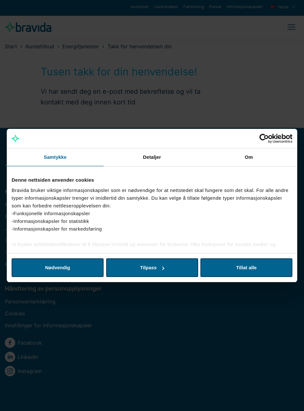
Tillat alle (246, 267)
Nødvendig (57, 267)
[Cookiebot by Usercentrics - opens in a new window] (264, 138)
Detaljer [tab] (152, 157)
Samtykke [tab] (55, 157)
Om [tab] (249, 157)
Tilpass (152, 267)
